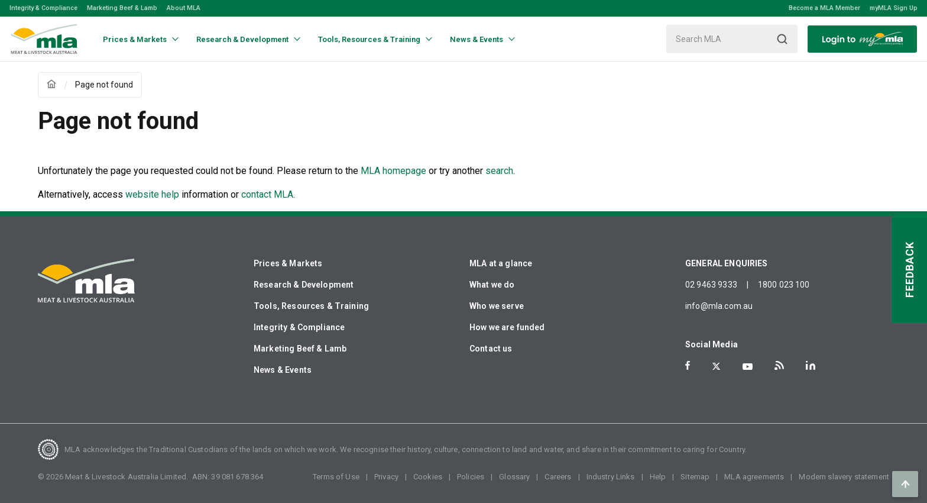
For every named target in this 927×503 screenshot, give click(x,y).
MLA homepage (395, 170)
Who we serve (496, 306)
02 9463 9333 (711, 284)
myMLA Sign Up (894, 8)
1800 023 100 (784, 284)
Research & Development (304, 284)
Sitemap (694, 476)
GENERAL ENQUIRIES (726, 263)
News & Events (283, 370)
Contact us (491, 348)
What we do (492, 284)
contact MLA (267, 194)
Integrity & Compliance (43, 8)
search (499, 170)
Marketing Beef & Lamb (122, 8)
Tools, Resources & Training (311, 306)
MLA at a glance (500, 263)
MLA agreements (754, 476)
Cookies (427, 476)
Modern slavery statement (844, 476)
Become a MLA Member (824, 8)
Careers (557, 476)
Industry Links (610, 476)
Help (658, 476)
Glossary (514, 476)
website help (152, 194)
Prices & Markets (288, 263)
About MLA (183, 8)
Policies (470, 476)
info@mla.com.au (719, 306)
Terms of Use (336, 476)
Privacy (386, 476)
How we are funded (507, 327)
